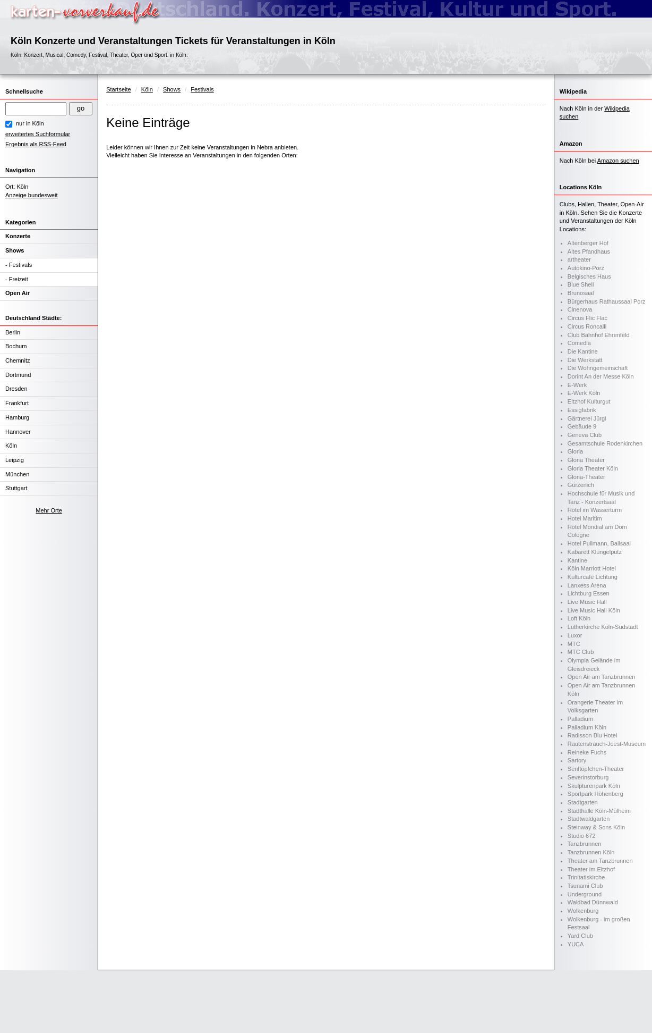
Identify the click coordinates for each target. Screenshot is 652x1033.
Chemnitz (17, 360)
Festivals (20, 265)
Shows (14, 250)
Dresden (16, 388)
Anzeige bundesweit (31, 195)
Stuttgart (16, 488)
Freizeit (18, 279)
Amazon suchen (618, 160)
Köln (11, 445)
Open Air (17, 293)
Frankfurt (17, 403)
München (17, 474)
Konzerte (17, 236)
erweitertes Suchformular (37, 134)
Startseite (118, 89)
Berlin (12, 332)
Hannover (18, 432)
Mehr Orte (49, 510)
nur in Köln (30, 123)
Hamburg (17, 417)
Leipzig (14, 460)
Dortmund (18, 375)
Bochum (16, 346)
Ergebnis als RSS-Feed (35, 144)
